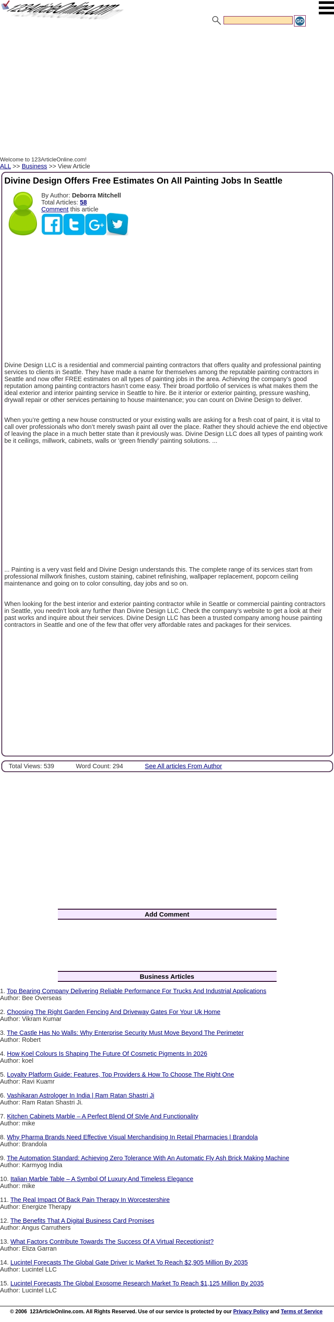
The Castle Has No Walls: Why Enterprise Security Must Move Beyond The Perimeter (125, 1032)
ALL (5, 166)
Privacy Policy (250, 1312)
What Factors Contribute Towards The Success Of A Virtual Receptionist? (112, 1241)
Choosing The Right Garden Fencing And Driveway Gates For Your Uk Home (113, 1011)
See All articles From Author (183, 766)
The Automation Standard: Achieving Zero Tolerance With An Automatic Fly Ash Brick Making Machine (148, 1158)
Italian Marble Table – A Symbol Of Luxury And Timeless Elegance (102, 1178)
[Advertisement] (167, 93)
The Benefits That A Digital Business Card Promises (82, 1220)
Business (34, 166)
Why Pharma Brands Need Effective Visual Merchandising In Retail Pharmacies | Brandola (132, 1137)
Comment (54, 209)
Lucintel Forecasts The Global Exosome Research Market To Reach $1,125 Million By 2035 (137, 1283)
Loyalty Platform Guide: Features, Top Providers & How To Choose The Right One (120, 1074)
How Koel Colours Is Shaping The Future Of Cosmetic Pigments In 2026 (107, 1053)
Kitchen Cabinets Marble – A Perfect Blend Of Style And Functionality (102, 1116)
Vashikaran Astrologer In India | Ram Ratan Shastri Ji (80, 1095)
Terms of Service (302, 1312)
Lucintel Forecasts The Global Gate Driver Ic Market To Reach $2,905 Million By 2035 (129, 1262)
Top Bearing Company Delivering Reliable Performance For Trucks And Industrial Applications (137, 990)
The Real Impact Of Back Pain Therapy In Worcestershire (90, 1199)
